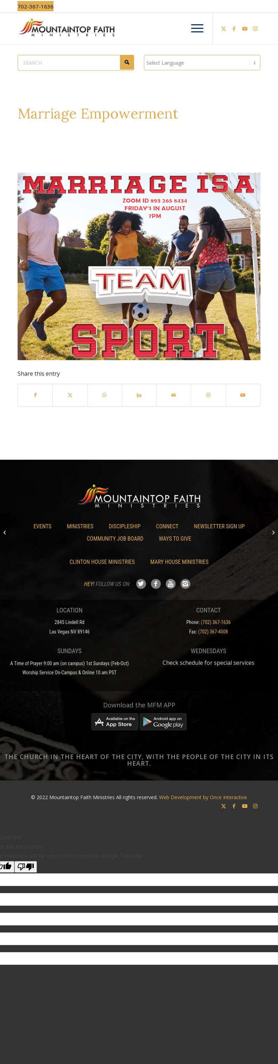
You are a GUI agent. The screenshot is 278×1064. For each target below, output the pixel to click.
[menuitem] (193, 28)
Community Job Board (115, 538)
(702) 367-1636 (216, 622)
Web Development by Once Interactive (203, 797)
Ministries (80, 526)
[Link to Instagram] (255, 28)
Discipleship (124, 526)
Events (42, 526)
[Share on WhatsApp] (105, 395)
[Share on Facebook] (35, 395)
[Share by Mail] (174, 395)
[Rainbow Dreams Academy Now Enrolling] (272, 532)
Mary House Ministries (179, 562)
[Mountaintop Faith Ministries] (139, 28)
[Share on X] (70, 395)
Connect (167, 526)
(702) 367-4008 (213, 632)
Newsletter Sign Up (219, 526)
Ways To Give (175, 538)
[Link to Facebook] (234, 28)
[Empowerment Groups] (5, 532)
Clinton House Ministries (102, 562)
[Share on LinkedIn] (139, 395)
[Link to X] (223, 28)
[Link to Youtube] (244, 28)
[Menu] (193, 28)
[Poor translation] (25, 867)
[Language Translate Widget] (202, 62)
